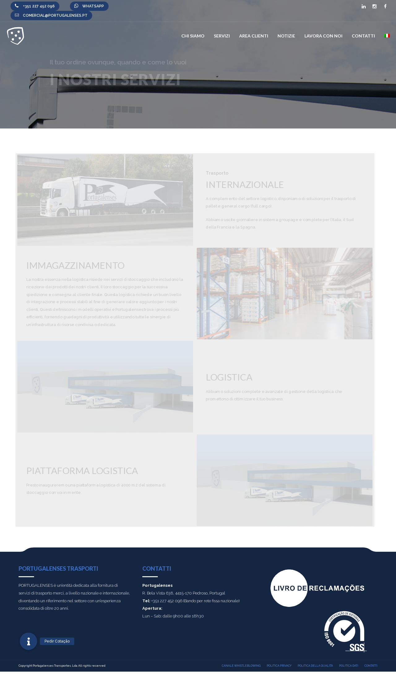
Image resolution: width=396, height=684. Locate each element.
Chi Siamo (192, 35)
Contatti (363, 35)
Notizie (286, 35)
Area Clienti (253, 35)
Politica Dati (348, 665)
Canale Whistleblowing (241, 665)
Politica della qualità (315, 665)
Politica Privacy (279, 665)
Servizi (222, 35)
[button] (28, 641)
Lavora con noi (323, 35)
